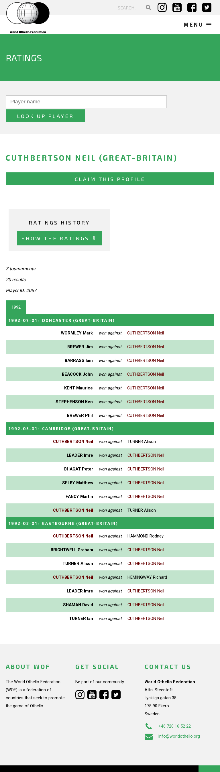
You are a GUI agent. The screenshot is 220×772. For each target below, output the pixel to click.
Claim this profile (110, 165)
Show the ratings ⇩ (59, 224)
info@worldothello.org (172, 721)
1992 (16, 293)
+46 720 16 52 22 (168, 711)
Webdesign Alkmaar (41, 761)
